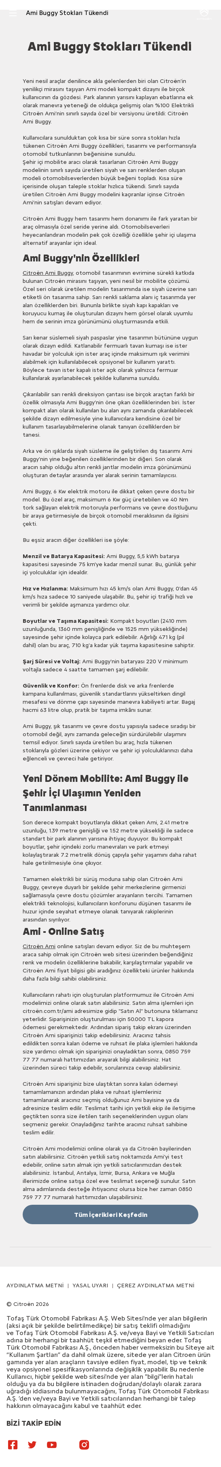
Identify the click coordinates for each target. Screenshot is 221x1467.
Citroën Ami (39, 946)
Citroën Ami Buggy (48, 273)
